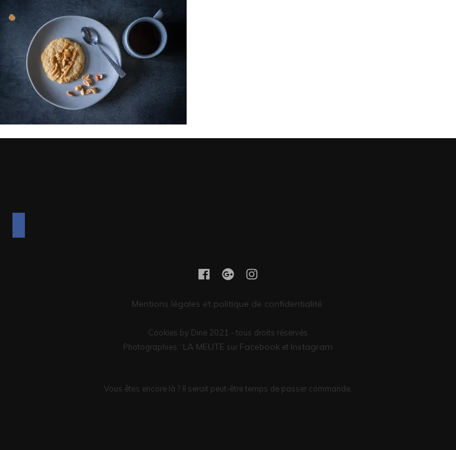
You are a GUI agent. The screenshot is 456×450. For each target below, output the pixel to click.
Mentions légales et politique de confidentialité (228, 303)
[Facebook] (18, 225)
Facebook (260, 346)
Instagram (312, 346)
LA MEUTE (204, 346)
